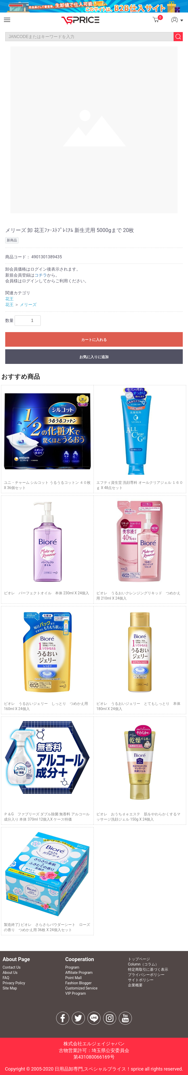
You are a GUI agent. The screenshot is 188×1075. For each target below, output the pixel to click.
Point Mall (73, 978)
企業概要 (135, 985)
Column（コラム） (143, 964)
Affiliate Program (79, 972)
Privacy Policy (14, 983)
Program (72, 967)
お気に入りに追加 (94, 357)
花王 (9, 298)
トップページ (139, 959)
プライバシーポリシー (146, 975)
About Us (10, 972)
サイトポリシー (141, 980)
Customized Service (81, 988)
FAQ (6, 978)
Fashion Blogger (78, 983)
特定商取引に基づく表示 (148, 969)
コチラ (40, 275)
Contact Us (12, 967)
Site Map (10, 988)
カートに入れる (94, 340)
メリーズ (28, 304)
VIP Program (75, 993)
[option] (94, 129)
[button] (7, 20)
